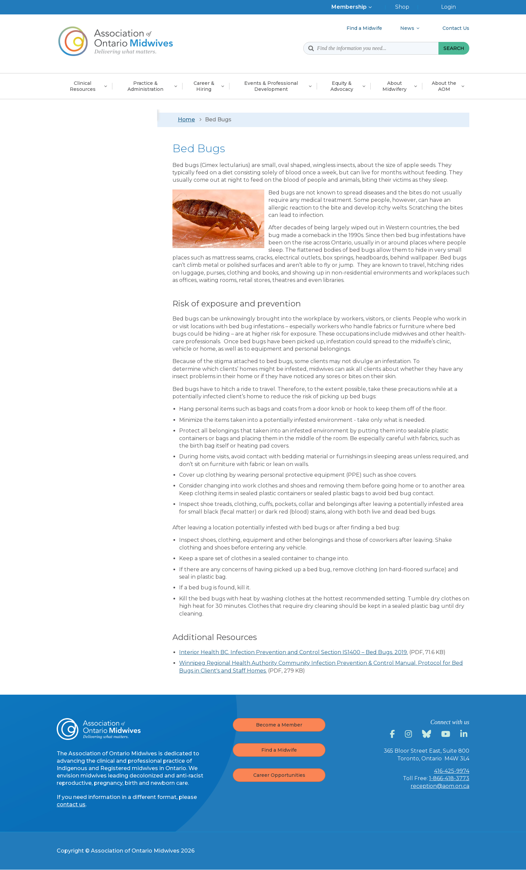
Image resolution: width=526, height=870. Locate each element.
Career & (204, 86)
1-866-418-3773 (449, 778)
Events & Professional (271, 86)
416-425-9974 (451, 771)
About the (444, 86)
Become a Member (279, 725)
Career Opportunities (279, 775)
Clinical (83, 86)
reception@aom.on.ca (440, 786)
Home (186, 119)
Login (448, 7)
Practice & (145, 86)
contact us (71, 804)
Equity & (341, 86)
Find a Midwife (279, 750)
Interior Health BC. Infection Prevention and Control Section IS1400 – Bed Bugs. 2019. (293, 652)
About (394, 86)
